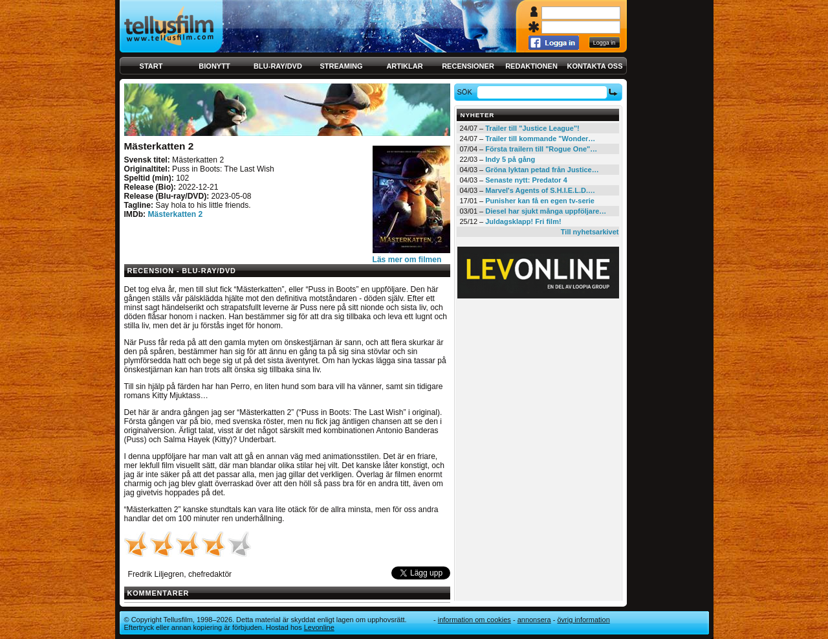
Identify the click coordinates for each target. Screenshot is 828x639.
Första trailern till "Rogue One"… (541, 149)
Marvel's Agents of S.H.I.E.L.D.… (540, 190)
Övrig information (583, 619)
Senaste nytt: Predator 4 (526, 180)
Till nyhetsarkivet (590, 232)
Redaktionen (531, 66)
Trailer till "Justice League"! (532, 128)
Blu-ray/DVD (278, 66)
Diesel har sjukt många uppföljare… (545, 211)
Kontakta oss (595, 66)
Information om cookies (474, 619)
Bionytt (214, 66)
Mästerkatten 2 (174, 214)
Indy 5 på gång (510, 159)
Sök (466, 92)
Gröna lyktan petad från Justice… (541, 170)
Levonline (319, 627)
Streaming (341, 66)
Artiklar (404, 66)
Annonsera (534, 619)
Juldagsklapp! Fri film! (523, 221)
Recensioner (468, 66)
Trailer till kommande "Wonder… (540, 138)
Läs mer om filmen (407, 259)
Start (151, 66)
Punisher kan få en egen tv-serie (539, 201)
